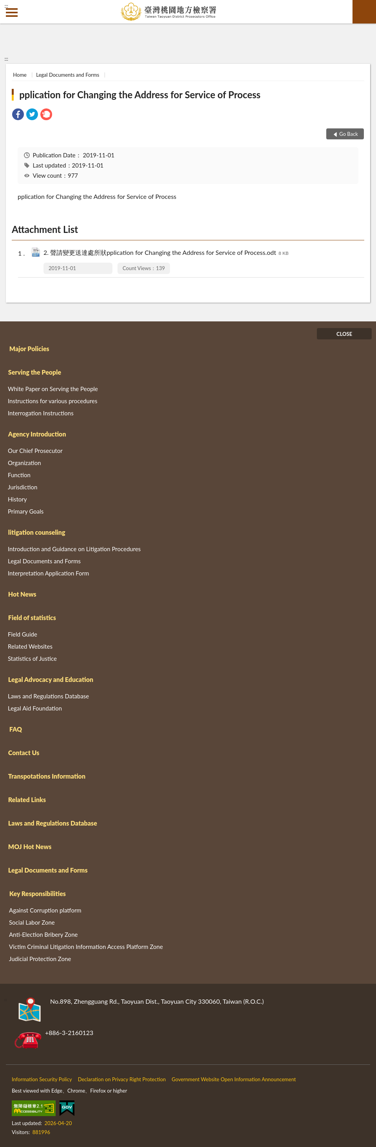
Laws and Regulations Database (48, 696)
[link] (18, 115)
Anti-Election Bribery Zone (43, 934)
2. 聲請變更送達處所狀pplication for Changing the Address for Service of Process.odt (166, 253)
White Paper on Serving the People (53, 388)
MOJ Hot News (30, 846)
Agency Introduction (37, 434)
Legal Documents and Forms (67, 75)
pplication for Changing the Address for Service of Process (139, 94)
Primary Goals (25, 511)
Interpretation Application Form (48, 573)
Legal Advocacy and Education (50, 679)
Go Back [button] (348, 134)
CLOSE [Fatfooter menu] (344, 334)
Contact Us (23, 752)
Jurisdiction (22, 487)
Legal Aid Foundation (35, 708)
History (17, 499)
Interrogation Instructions (41, 413)
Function (19, 474)
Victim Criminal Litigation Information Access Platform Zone (86, 946)
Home (20, 75)
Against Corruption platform (45, 910)
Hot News (22, 594)
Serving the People (34, 372)
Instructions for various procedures (53, 400)
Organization (24, 462)
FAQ (15, 729)
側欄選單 (12, 12)
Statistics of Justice (32, 658)
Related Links (27, 799)
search (364, 11)
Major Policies (29, 348)
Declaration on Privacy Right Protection (122, 1079)
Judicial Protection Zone (40, 958)
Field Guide (22, 634)
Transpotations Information (46, 776)
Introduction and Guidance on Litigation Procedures (74, 548)
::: (6, 6)
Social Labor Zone (32, 922)
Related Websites (30, 646)
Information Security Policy (42, 1079)
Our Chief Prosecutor (35, 450)
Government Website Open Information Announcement (234, 1079)
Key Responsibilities (37, 893)
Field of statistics (32, 617)
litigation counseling (36, 532)
